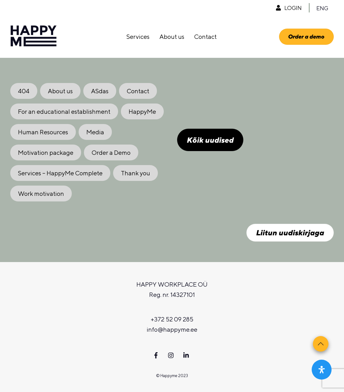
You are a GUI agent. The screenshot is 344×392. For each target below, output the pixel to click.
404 (24, 91)
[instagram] (171, 354)
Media (95, 132)
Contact (205, 36)
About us (171, 36)
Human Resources (43, 132)
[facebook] (156, 354)
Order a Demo (111, 152)
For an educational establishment (64, 111)
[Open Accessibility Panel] (322, 370)
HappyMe (142, 111)
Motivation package (45, 152)
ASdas (99, 91)
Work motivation (41, 193)
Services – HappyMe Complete (60, 173)
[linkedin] (186, 354)
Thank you (135, 173)
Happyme (168, 375)
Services (137, 36)
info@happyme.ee (172, 329)
